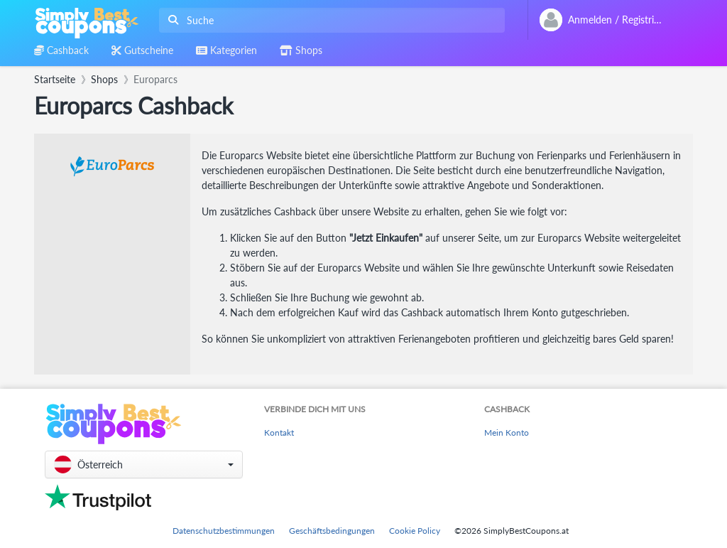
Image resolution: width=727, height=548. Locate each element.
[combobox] (329, 20)
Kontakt (279, 432)
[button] (144, 464)
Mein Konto (506, 432)
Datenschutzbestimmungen (224, 530)
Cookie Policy (414, 530)
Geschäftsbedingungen (332, 530)
